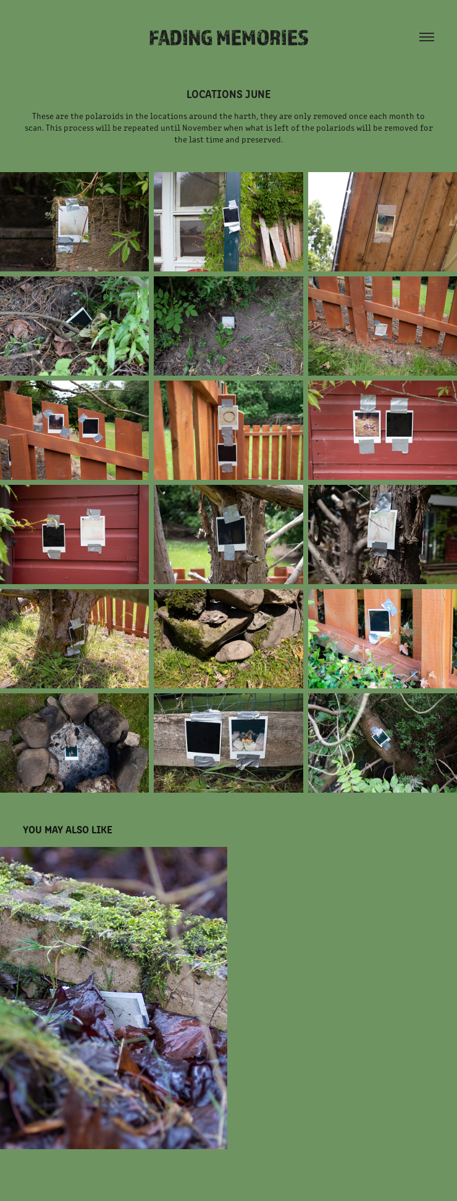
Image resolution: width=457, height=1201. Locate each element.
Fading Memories (229, 37)
